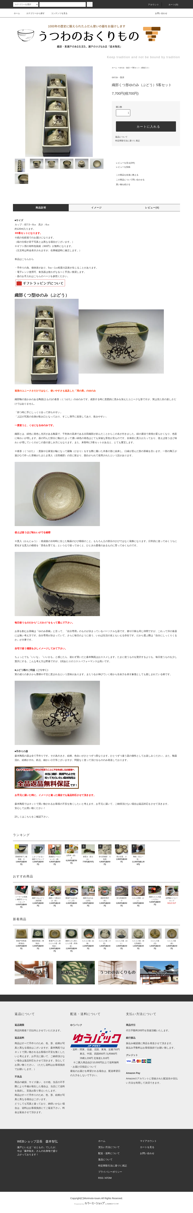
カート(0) (171, 4)
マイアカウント (148, 1141)
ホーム (17, 13)
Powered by (96, 1204)
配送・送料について (109, 1153)
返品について (121, 137)
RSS (100, 1178)
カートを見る (147, 1147)
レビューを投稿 (121, 167)
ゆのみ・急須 (124, 68)
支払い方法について (109, 1147)
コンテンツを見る (57, 13)
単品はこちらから (24, 259)
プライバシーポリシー (110, 1171)
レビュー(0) (152, 207)
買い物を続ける (121, 184)
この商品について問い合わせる (128, 179)
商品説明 (41, 207)
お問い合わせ (159, 13)
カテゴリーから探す (33, 13)
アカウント (151, 4)
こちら (27, 816)
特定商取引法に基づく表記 (127, 140)
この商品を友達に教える (125, 175)
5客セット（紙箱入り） (141, 68)
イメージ (96, 207)
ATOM (108, 1178)
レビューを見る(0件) (123, 163)
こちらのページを (43, 276)
